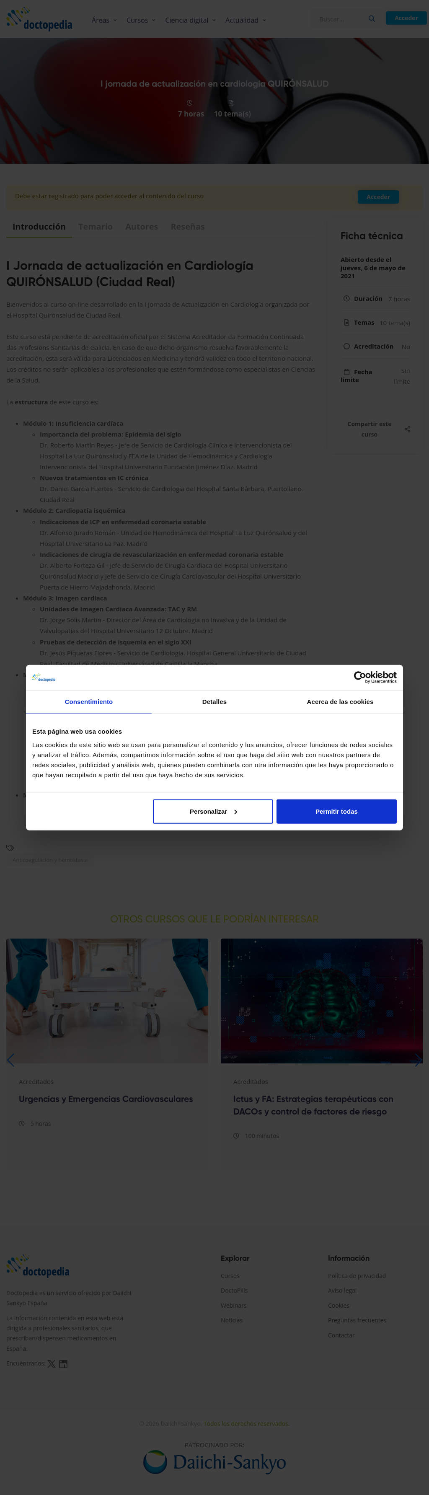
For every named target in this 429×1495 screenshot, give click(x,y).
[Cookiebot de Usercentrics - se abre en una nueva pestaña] (360, 677)
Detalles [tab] (214, 701)
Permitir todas (336, 811)
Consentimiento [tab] (89, 701)
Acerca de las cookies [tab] (340, 701)
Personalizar (213, 811)
